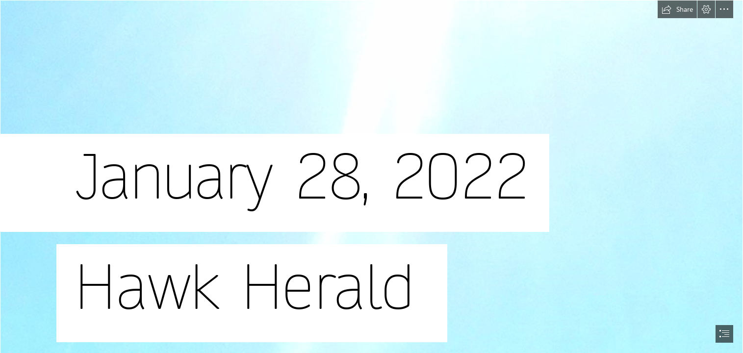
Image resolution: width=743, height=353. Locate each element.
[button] (677, 9)
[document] (371, 176)
